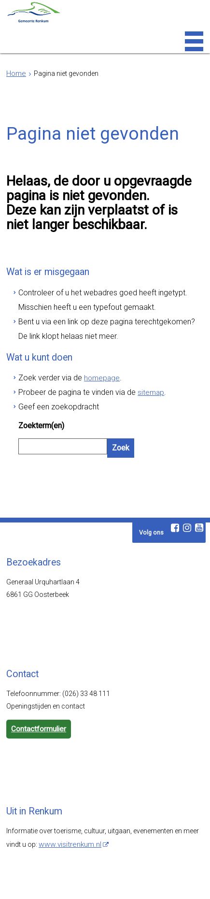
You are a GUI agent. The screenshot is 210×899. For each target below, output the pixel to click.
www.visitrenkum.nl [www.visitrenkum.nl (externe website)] (68, 811)
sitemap (134, 374)
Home (15, 73)
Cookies (155, 882)
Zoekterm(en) (39, 403)
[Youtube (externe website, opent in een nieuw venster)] (199, 496)
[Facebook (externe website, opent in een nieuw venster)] (174, 496)
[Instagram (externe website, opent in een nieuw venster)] (187, 496)
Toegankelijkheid (81, 882)
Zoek (119, 423)
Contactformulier (37, 697)
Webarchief (32, 882)
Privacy (124, 882)
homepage (90, 361)
